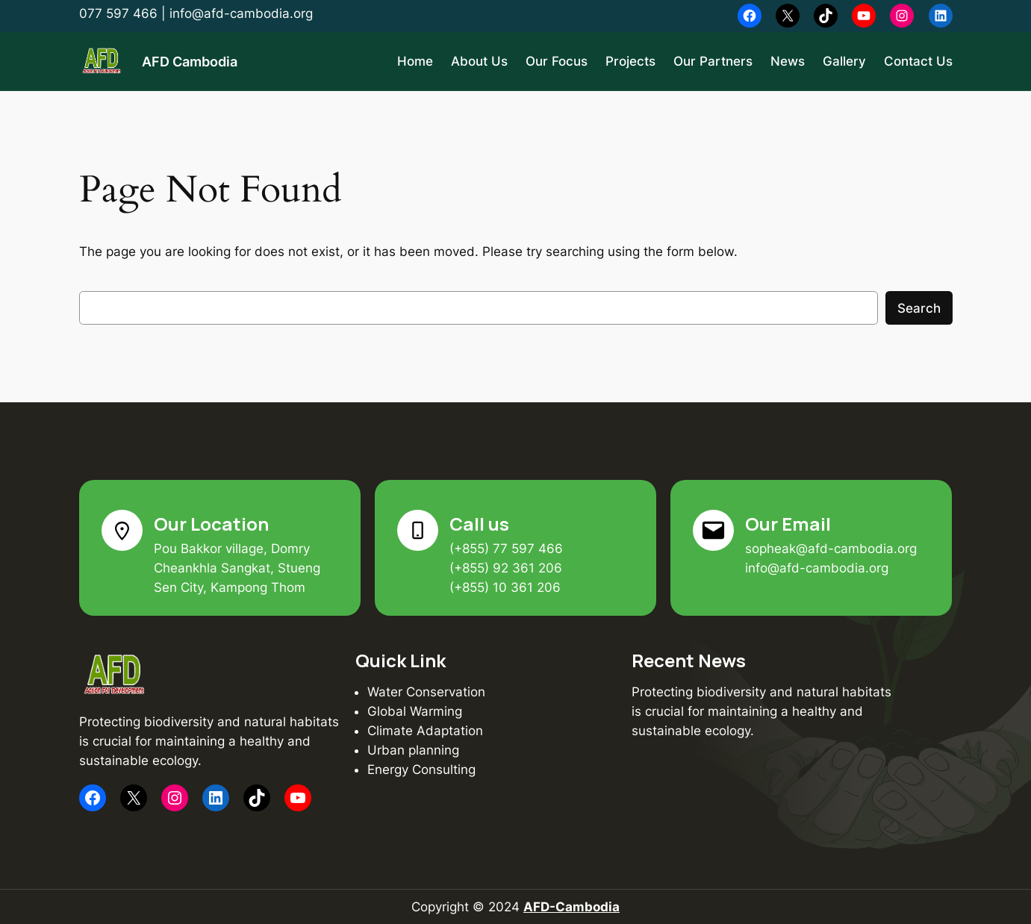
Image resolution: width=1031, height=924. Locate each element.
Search (919, 308)
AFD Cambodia (189, 61)
